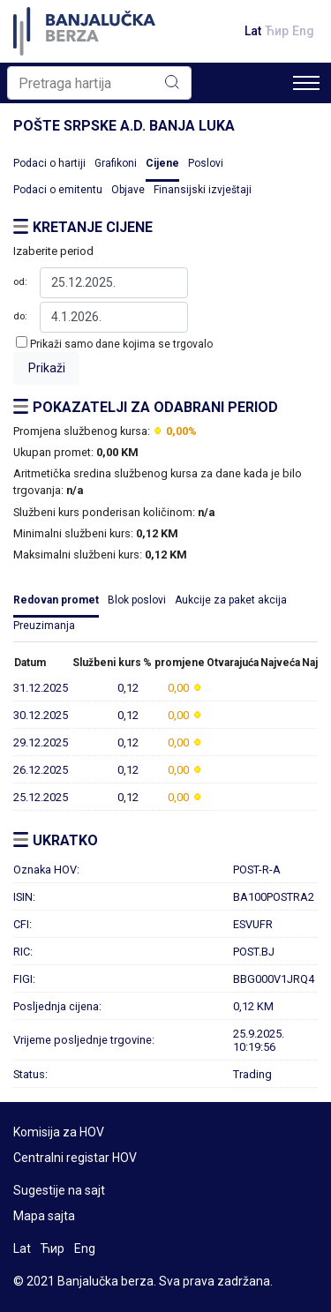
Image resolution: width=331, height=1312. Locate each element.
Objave (128, 190)
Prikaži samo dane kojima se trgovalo (121, 344)
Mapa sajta (44, 1216)
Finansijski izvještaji (203, 190)
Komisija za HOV (58, 1132)
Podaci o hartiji (49, 163)
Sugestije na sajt (59, 1190)
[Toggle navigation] (306, 83)
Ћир (277, 31)
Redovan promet (56, 600)
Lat (252, 31)
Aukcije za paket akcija (231, 600)
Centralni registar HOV (75, 1158)
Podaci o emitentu (57, 190)
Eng (303, 31)
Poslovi (205, 163)
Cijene (162, 163)
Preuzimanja (44, 625)
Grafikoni (115, 163)
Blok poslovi (137, 600)
